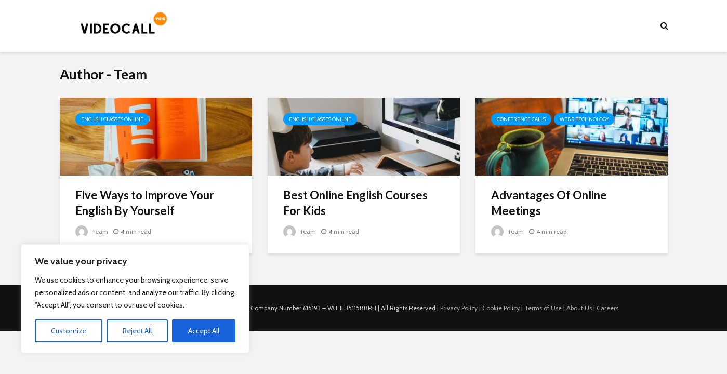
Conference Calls (521, 119)
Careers (607, 308)
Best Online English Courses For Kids (355, 203)
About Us (579, 308)
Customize (68, 331)
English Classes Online (112, 119)
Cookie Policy (501, 308)
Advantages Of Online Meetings (549, 203)
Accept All (203, 331)
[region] (135, 298)
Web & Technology (584, 119)
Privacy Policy (459, 308)
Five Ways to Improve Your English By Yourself (144, 203)
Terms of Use (543, 308)
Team (91, 231)
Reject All (137, 331)
